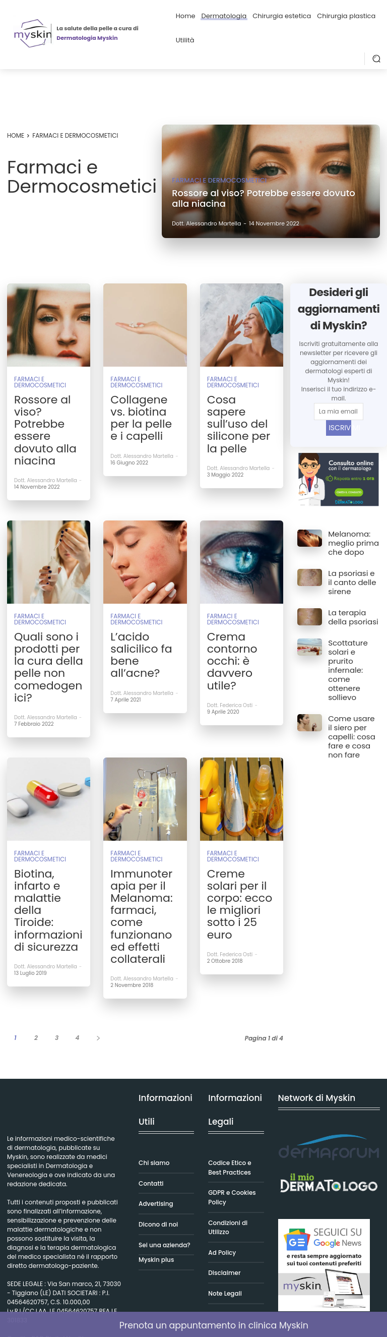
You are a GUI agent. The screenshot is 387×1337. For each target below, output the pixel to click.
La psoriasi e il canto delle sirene (349, 574)
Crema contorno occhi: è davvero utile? (236, 592)
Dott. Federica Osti (230, 618)
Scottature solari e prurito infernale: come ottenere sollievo (353, 638)
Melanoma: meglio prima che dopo (348, 540)
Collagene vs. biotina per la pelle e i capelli (143, 404)
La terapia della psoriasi (351, 604)
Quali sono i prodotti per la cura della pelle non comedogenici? (48, 596)
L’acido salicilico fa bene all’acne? (143, 587)
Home (15, 135)
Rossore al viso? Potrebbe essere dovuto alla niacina (48, 404)
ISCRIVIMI (340, 428)
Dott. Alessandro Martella (45, 431)
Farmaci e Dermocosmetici (219, 180)
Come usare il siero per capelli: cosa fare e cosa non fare (353, 680)
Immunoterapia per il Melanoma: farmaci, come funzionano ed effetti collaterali (144, 797)
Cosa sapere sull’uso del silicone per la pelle (240, 404)
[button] (376, 58)
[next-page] (98, 890)
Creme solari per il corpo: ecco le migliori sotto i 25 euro (239, 792)
